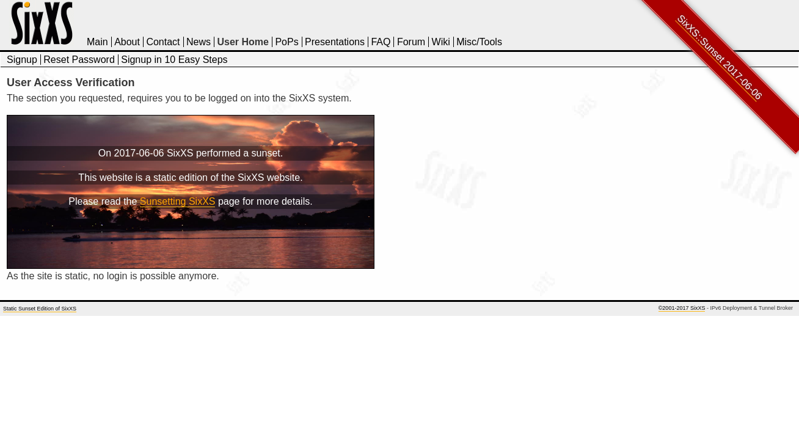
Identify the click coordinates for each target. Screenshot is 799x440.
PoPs (286, 42)
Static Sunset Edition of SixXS (39, 309)
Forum (411, 42)
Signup (22, 59)
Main (97, 42)
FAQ (380, 42)
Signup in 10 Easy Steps (174, 59)
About (127, 42)
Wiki (441, 42)
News (198, 42)
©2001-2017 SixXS (682, 308)
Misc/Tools (479, 42)
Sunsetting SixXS (178, 201)
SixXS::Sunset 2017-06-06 (720, 57)
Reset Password (79, 59)
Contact (163, 42)
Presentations (335, 42)
